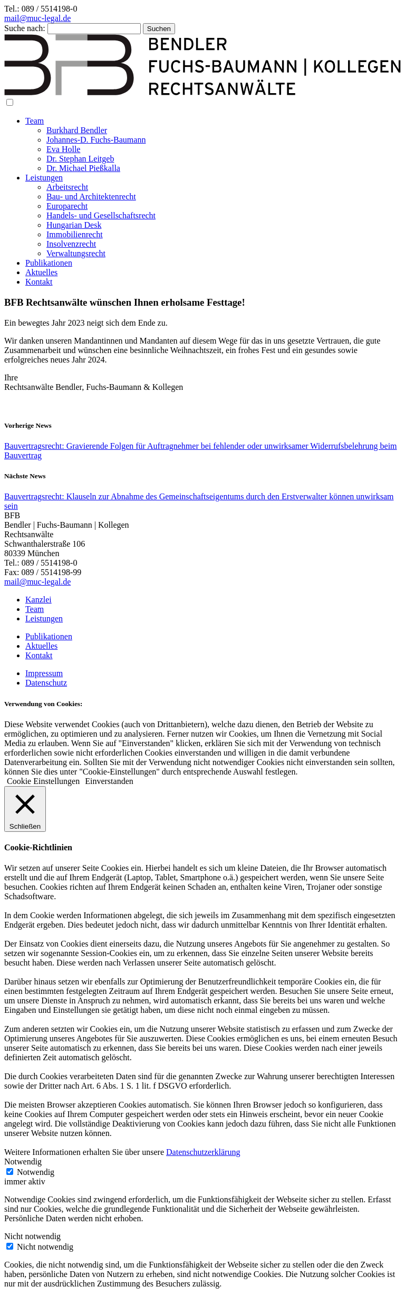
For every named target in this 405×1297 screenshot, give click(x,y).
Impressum (44, 673)
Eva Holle (63, 149)
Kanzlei (38, 599)
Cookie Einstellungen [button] (43, 781)
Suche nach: (24, 28)
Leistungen (44, 177)
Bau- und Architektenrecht (91, 196)
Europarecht (67, 206)
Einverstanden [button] (109, 781)
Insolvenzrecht (71, 243)
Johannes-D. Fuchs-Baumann (96, 139)
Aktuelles (41, 272)
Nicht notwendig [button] (32, 1236)
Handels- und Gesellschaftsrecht (101, 215)
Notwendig (35, 1172)
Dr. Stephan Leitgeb (80, 158)
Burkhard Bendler (76, 130)
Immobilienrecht (74, 234)
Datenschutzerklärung (203, 1152)
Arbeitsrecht (67, 187)
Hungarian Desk (73, 224)
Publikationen (48, 262)
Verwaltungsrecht (75, 253)
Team (34, 120)
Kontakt (39, 281)
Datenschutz (46, 682)
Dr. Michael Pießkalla (83, 168)
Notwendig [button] (23, 1161)
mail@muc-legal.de (37, 18)
